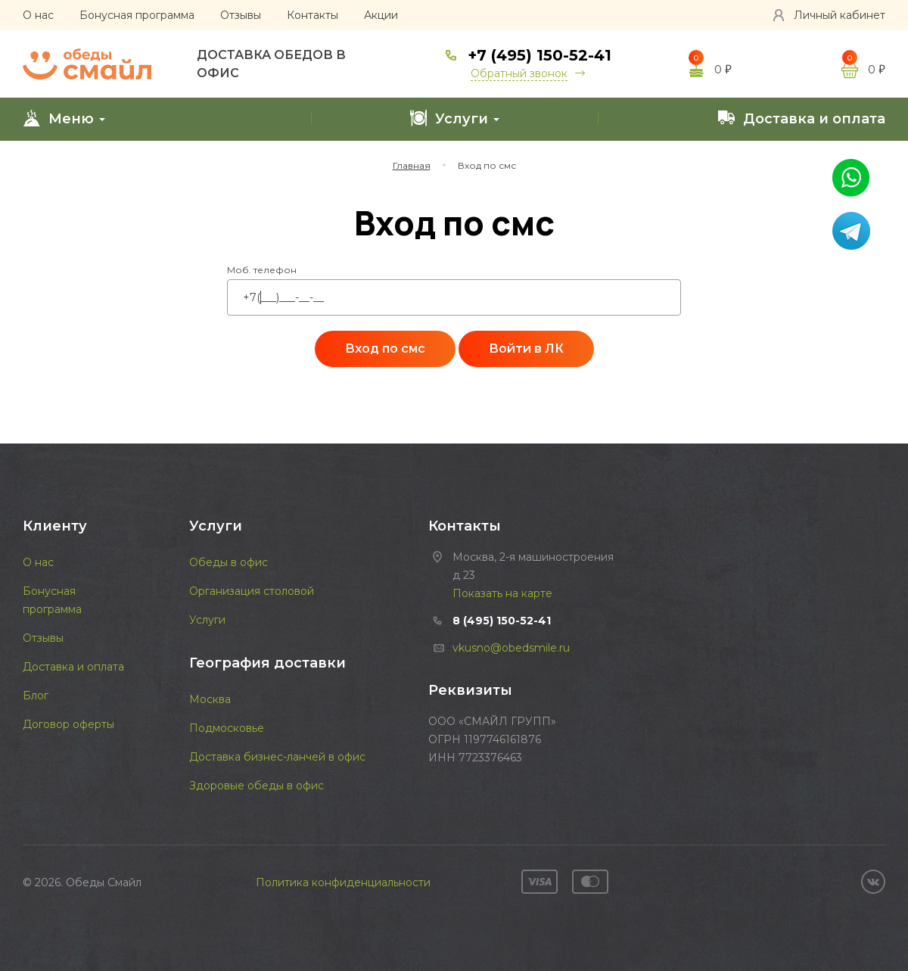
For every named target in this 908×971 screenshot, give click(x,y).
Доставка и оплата (801, 118)
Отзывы (240, 15)
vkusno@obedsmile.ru (511, 648)
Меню (64, 118)
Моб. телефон (262, 269)
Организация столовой (251, 591)
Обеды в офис (228, 562)
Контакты (312, 15)
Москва (210, 699)
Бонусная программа (136, 15)
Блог (35, 695)
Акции (381, 15)
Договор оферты (68, 724)
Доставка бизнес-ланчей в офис (277, 757)
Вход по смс (385, 348)
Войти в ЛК (526, 348)
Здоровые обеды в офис (256, 785)
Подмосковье (226, 728)
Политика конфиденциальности (343, 882)
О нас (38, 15)
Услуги (454, 118)
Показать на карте (502, 593)
